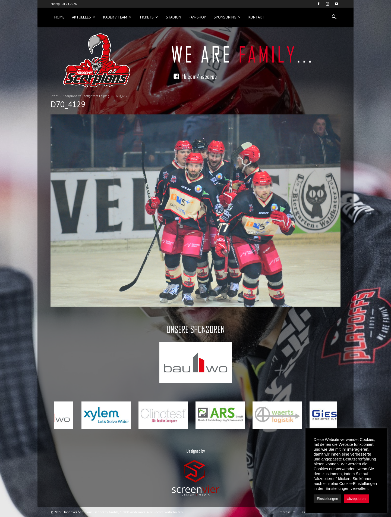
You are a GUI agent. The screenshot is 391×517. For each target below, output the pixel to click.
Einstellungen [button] (327, 499)
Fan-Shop (197, 17)
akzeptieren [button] (356, 499)
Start (54, 96)
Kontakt (256, 17)
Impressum (287, 512)
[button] (333, 17)
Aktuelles (83, 17)
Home (59, 17)
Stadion (173, 17)
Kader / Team (117, 17)
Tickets (148, 17)
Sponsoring (227, 17)
